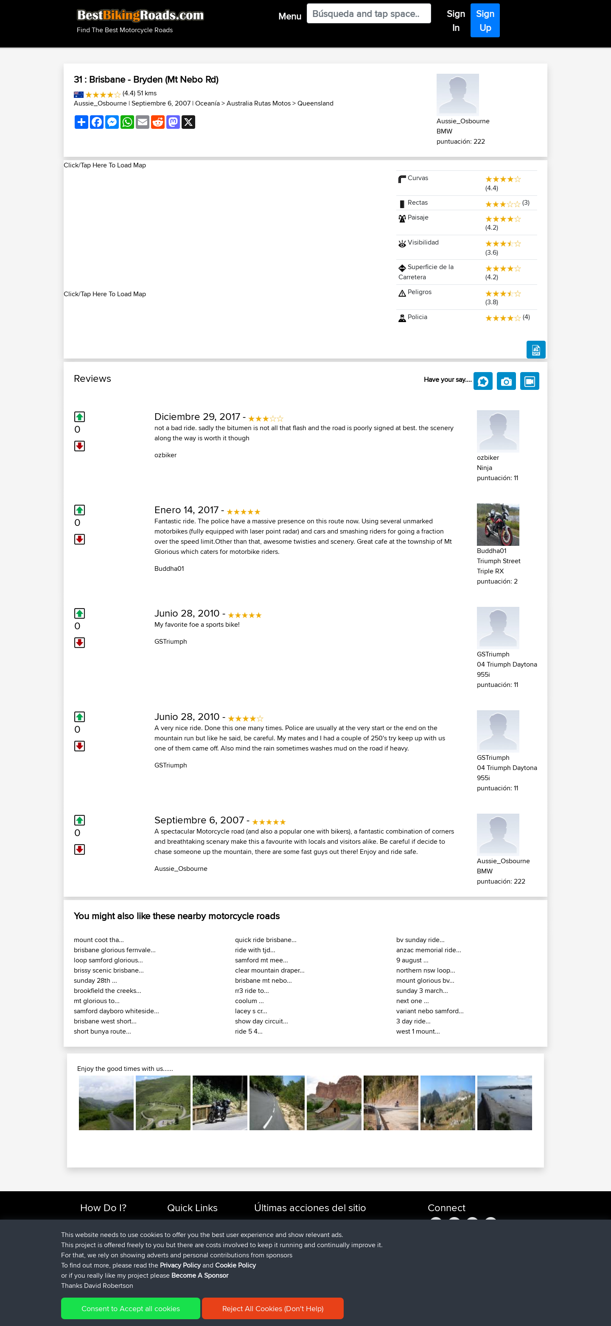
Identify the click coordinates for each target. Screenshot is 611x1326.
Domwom (268, 1262)
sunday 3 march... (422, 990)
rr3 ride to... (252, 990)
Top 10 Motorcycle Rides (200, 1222)
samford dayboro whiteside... (116, 1011)
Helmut (264, 1232)
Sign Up (485, 20)
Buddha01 (169, 568)
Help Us (178, 1272)
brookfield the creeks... (107, 990)
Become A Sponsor (107, 1262)
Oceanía (207, 103)
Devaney (267, 1222)
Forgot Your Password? (112, 1252)
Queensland (315, 103)
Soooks (265, 1272)
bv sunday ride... (420, 940)
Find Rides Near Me (107, 1222)
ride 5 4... (249, 1031)
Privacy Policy (194, 1313)
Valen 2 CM (331, 1262)
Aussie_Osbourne (100, 103)
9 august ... (412, 960)
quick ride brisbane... (266, 940)
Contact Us (182, 1262)
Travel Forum (185, 1232)
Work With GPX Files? (109, 1242)
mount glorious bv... (425, 980)
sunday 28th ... (95, 980)
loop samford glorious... (108, 960)
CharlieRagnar (274, 1252)
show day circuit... (261, 1021)
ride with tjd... (255, 950)
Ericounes (268, 1242)
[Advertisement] (225, 229)
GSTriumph (170, 641)
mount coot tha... (99, 940)
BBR (317, 1222)
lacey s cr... (251, 1011)
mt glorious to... (97, 1001)
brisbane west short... (105, 1021)
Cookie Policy (236, 1313)
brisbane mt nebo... (263, 980)
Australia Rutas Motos (259, 103)
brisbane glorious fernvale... (115, 950)
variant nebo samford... (430, 1011)
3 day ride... (413, 1021)
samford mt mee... (261, 960)
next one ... (412, 1001)
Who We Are (184, 1252)
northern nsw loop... (425, 970)
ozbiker (165, 455)
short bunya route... (102, 1031)
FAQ (86, 1272)
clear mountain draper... (270, 970)
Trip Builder (183, 1242)
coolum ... (249, 1001)
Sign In (456, 20)
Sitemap (159, 1313)
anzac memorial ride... (428, 950)
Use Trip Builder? (103, 1232)
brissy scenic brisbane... (109, 970)
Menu (289, 16)
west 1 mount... (418, 1031)
